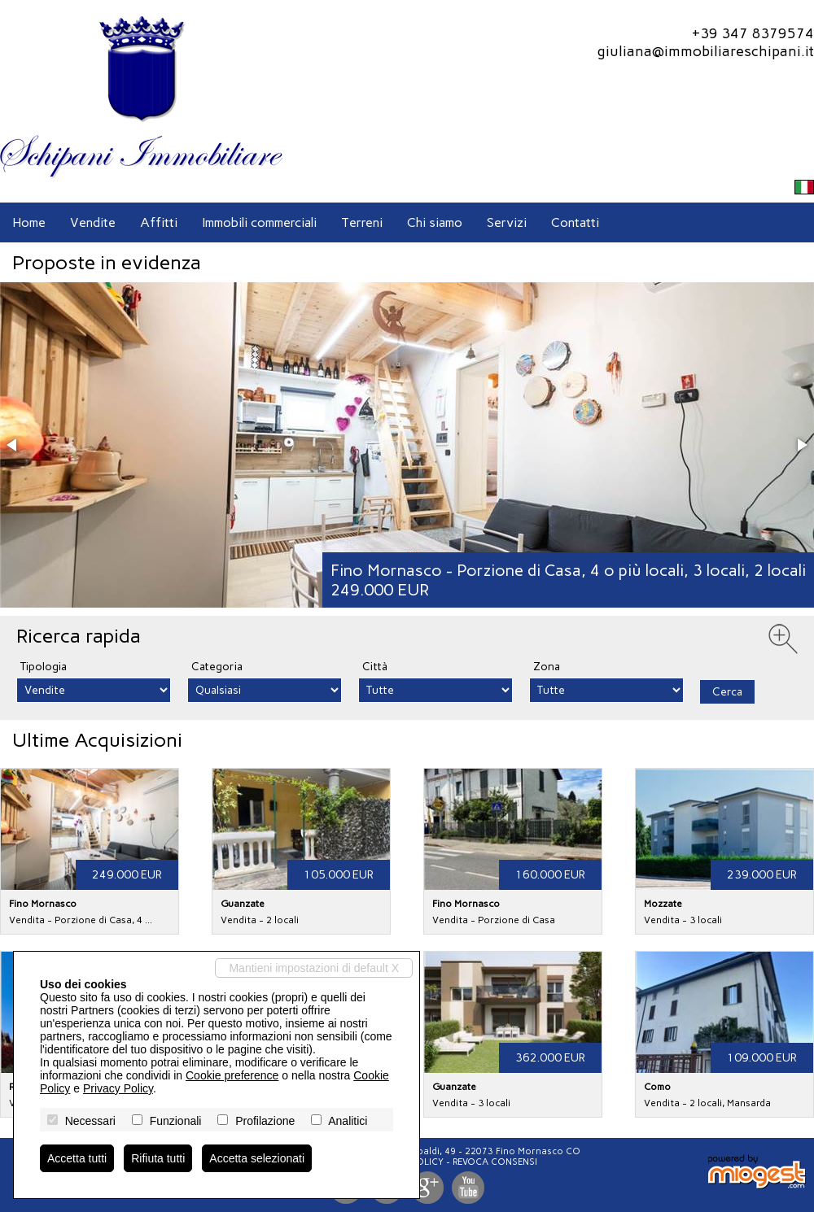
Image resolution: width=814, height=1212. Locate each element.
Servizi (507, 222)
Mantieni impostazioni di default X (314, 967)
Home (29, 222)
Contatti (575, 222)
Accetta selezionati (256, 1158)
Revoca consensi (495, 1162)
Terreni (362, 222)
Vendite (93, 222)
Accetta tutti (77, 1158)
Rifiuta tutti (158, 1158)
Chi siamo (434, 222)
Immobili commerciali (259, 222)
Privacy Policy (118, 1088)
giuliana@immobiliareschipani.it (705, 51)
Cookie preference (232, 1075)
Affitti (158, 222)
